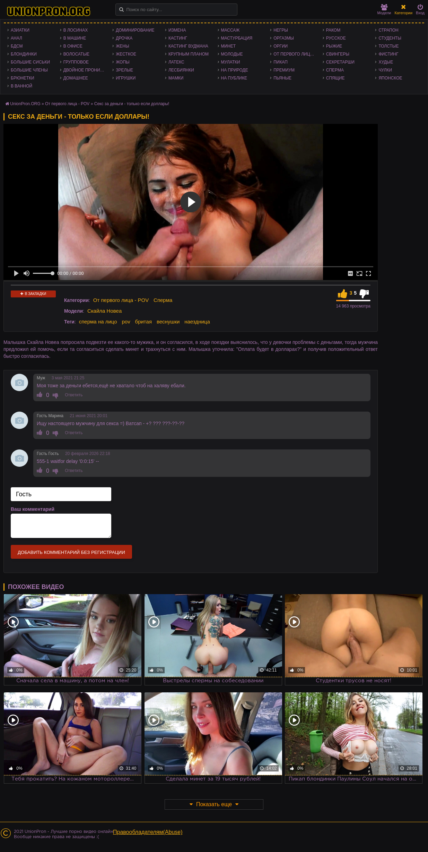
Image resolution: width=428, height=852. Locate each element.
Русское (336, 38)
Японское (390, 78)
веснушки (168, 321)
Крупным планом (188, 54)
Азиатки (20, 30)
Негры (280, 30)
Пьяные (282, 78)
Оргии (280, 46)
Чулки (385, 70)
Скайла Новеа (104, 311)
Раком (333, 30)
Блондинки (24, 54)
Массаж (230, 30)
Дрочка (124, 38)
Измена (177, 30)
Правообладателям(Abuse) (148, 832)
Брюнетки (22, 78)
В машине (74, 38)
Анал (16, 38)
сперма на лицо (98, 321)
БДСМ (17, 46)
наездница (197, 321)
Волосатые (76, 54)
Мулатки (230, 62)
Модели (384, 9)
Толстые (388, 46)
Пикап (280, 62)
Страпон (388, 30)
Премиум (284, 70)
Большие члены (29, 70)
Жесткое (126, 54)
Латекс (176, 62)
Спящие (335, 78)
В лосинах (75, 30)
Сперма (335, 70)
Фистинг (388, 54)
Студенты (389, 38)
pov (126, 321)
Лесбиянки (181, 70)
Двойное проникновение (86, 70)
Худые (385, 62)
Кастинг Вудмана (188, 46)
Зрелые (124, 70)
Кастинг (177, 38)
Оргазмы (283, 38)
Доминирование (135, 30)
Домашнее (75, 78)
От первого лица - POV (296, 54)
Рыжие (334, 46)
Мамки (176, 78)
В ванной (21, 86)
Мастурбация (237, 38)
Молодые (232, 54)
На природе (234, 70)
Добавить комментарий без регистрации (71, 552)
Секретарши (340, 62)
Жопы (122, 62)
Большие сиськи (30, 62)
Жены (122, 46)
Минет (228, 46)
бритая (143, 321)
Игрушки (126, 78)
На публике (234, 78)
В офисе (72, 46)
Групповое (76, 62)
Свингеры (337, 54)
